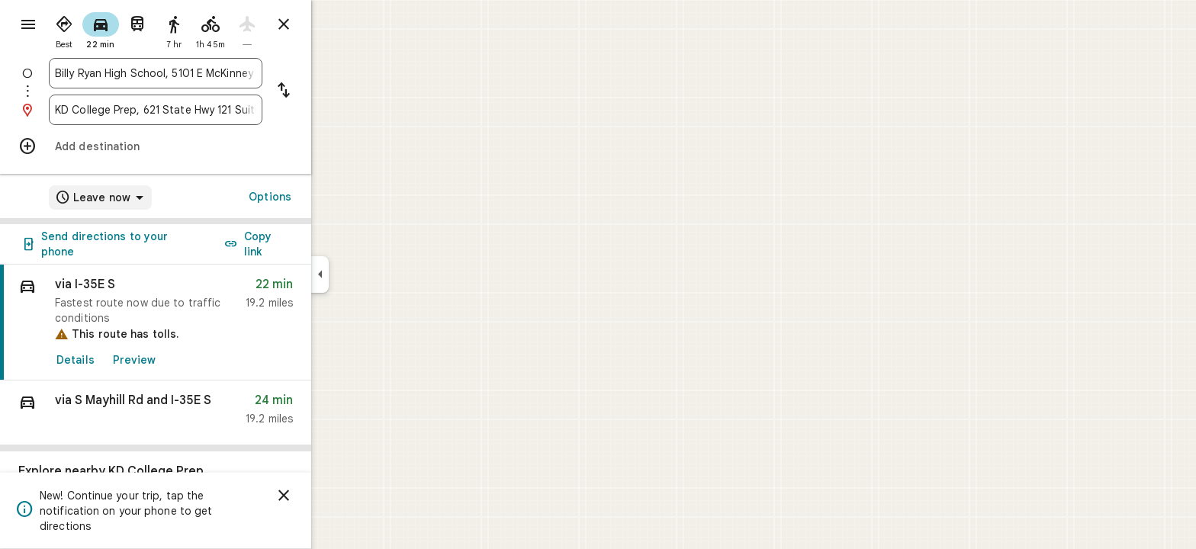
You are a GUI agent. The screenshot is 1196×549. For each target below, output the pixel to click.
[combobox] (210, 73)
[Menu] (27, 26)
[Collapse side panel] (375, 274)
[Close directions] (339, 24)
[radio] (119, 29)
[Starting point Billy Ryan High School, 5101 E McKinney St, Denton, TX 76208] (210, 73)
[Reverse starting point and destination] (338, 91)
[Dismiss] (339, 495)
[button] (210, 412)
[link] (210, 322)
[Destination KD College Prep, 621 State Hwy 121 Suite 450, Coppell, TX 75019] (210, 110)
